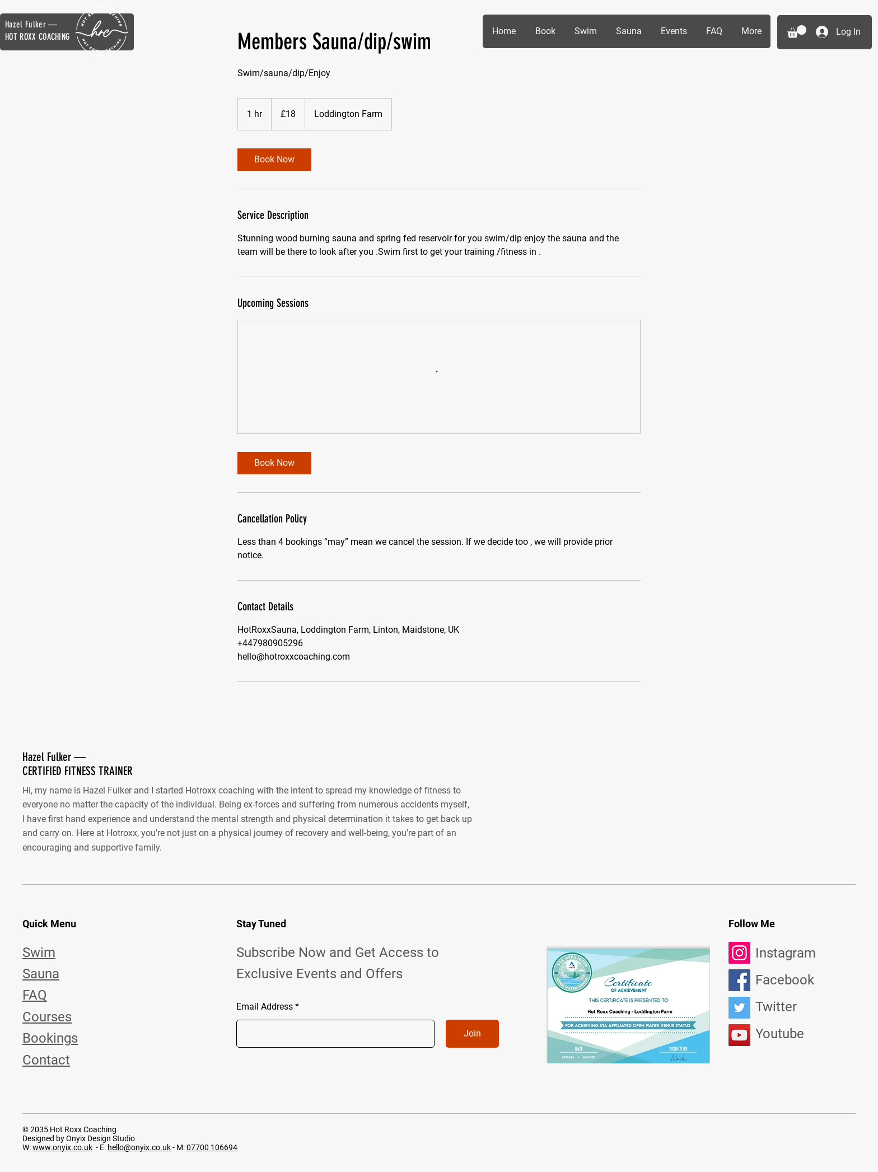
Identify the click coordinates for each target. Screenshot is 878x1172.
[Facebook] (739, 980)
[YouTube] (739, 1035)
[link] (274, 159)
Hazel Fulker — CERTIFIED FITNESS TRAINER (77, 764)
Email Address (264, 1006)
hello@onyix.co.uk (139, 1147)
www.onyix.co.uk (62, 1147)
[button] (796, 31)
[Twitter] (739, 1008)
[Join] (472, 1034)
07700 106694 (211, 1147)
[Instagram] (739, 953)
